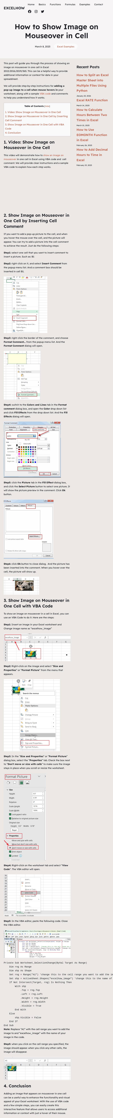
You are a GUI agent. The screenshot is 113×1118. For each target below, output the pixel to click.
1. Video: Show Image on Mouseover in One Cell (33, 112)
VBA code (45, 93)
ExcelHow (14, 8)
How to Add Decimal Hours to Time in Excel (92, 155)
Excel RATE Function (92, 100)
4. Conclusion (13, 132)
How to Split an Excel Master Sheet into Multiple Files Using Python (93, 82)
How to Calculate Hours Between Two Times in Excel (92, 115)
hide (47, 106)
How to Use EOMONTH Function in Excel (92, 135)
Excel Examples (65, 46)
